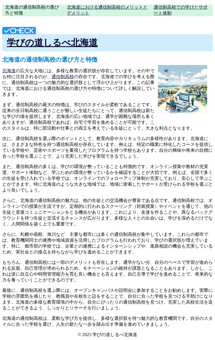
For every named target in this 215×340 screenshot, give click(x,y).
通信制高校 (63, 76)
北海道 (9, 70)
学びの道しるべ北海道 (52, 43)
